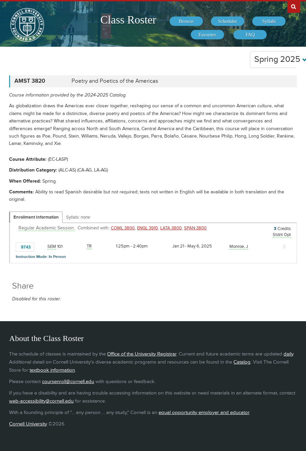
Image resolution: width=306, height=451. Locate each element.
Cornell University (28, 424)
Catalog (242, 362)
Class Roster (128, 20)
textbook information (52, 370)
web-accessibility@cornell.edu (41, 401)
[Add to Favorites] (41, 246)
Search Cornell (293, 6)
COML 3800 (123, 228)
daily (288, 354)
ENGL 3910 (147, 228)
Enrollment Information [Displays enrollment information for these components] (36, 217)
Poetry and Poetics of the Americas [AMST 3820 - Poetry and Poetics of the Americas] (115, 81)
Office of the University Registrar (141, 354)
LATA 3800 (171, 228)
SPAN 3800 (195, 228)
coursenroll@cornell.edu (68, 381)
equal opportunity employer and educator (204, 412)
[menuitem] (186, 21)
